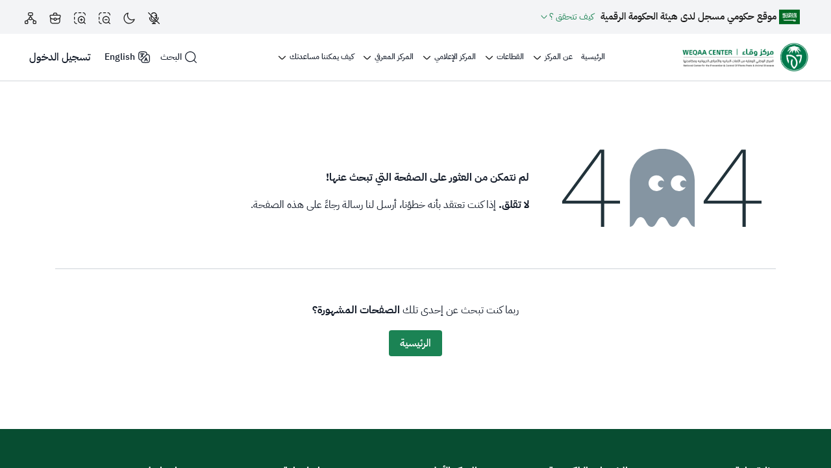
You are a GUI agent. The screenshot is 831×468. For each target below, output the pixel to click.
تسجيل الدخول (59, 57)
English (128, 57)
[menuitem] (593, 57)
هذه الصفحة (278, 205)
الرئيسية (415, 343)
